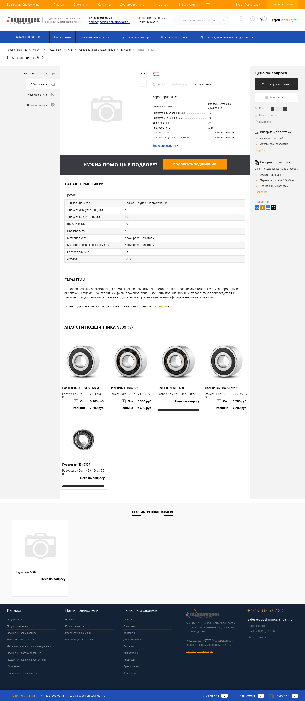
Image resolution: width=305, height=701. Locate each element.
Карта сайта (130, 670)
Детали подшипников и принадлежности (227, 37)
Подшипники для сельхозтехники (26, 656)
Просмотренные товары (152, 509)
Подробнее (261, 150)
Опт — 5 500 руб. (137, 399)
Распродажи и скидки (78, 630)
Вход (239, 4)
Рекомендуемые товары (79, 636)
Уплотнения (14, 663)
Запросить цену (276, 84)
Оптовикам (161, 4)
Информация (186, 4)
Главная (58, 4)
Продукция (129, 656)
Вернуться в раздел (39, 74)
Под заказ (263, 122)
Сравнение (212, 695)
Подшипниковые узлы (94, 37)
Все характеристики (165, 145)
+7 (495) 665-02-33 (100, 17)
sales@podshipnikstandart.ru (109, 22)
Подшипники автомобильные (24, 650)
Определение (30, 4)
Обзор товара (43, 84)
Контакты (104, 4)
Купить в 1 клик (276, 97)
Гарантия (160, 303)
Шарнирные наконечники (22, 670)
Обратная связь (21, 695)
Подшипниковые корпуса (135, 37)
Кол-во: (263, 108)
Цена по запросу (187, 399)
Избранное (248, 695)
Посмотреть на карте (199, 648)
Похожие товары (41, 105)
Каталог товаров (27, 37)
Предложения (131, 663)
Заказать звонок (282, 4)
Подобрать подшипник (194, 164)
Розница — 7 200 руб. (89, 406)
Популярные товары (77, 623)
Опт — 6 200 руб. (89, 399)
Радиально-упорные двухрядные (146, 202)
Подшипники (62, 37)
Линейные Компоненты (176, 37)
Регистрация (253, 4)
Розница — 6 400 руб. (136, 406)
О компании (81, 4)
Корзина (283, 695)
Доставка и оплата (132, 4)
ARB (210, 127)
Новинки (70, 616)
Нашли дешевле (266, 115)
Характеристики (41, 95)
